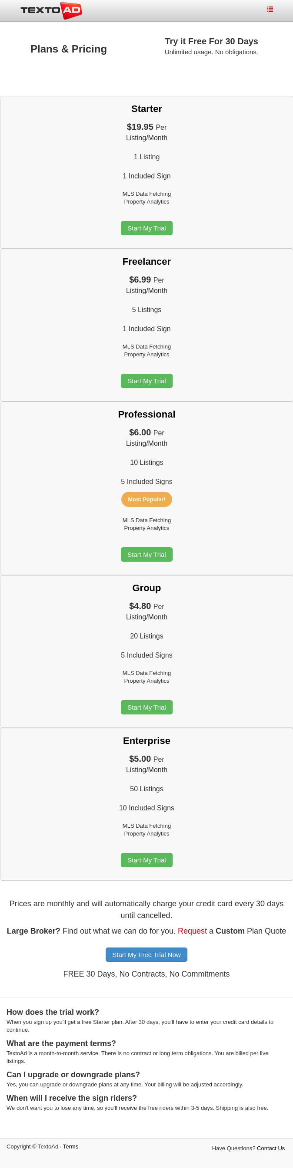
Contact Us (271, 1148)
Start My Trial (146, 228)
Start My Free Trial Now (146, 954)
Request (192, 931)
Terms (70, 1146)
